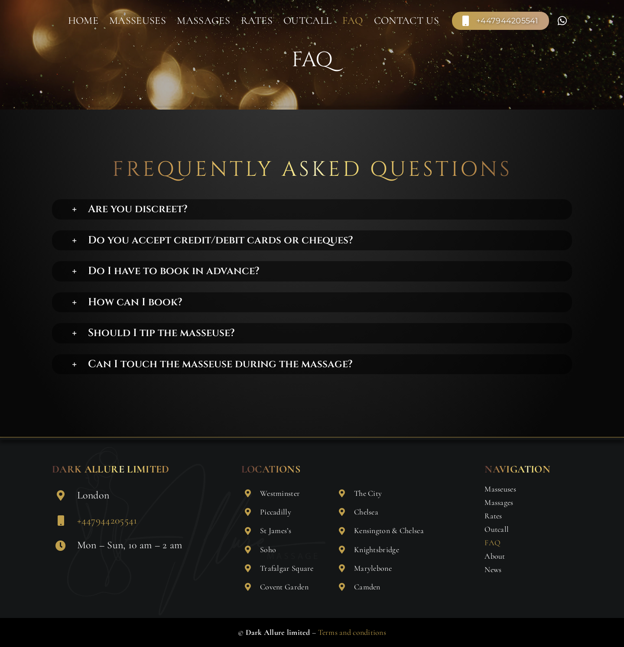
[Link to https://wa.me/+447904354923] (562, 21)
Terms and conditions (352, 632)
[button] (320, 209)
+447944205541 (107, 520)
